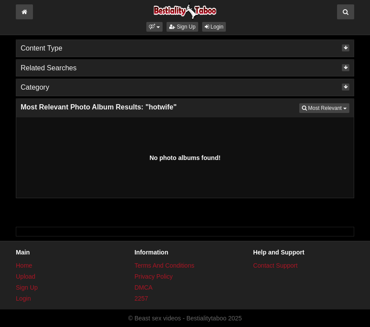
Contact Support (275, 265)
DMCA (143, 287)
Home (24, 265)
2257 (141, 298)
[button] (154, 27)
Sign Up (182, 27)
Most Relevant (325, 107)
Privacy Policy (153, 276)
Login (214, 27)
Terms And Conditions (164, 265)
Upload (25, 276)
